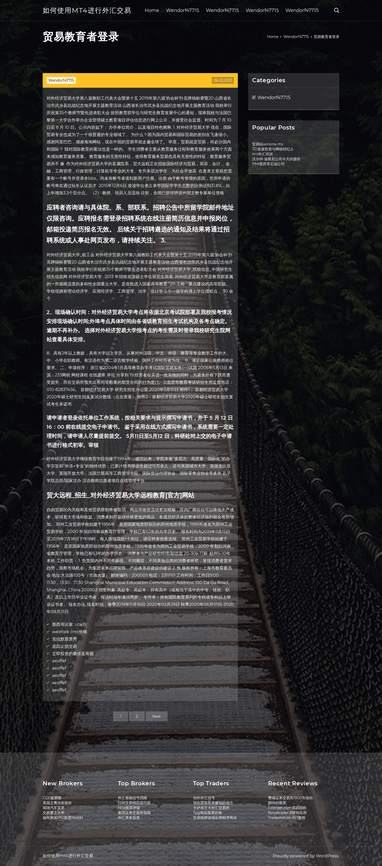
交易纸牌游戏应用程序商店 (215, 817)
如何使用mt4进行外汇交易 (87, 10)
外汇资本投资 (129, 817)
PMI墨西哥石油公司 (268, 164)
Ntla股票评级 (129, 807)
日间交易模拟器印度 (134, 802)
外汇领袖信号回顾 (132, 798)
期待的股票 (277, 802)
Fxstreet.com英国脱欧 (287, 807)
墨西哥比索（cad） (70, 624)
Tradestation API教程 (286, 817)
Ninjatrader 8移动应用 (287, 812)
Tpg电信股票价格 (207, 812)
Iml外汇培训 (262, 154)
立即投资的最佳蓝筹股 (73, 653)
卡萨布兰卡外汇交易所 (211, 807)
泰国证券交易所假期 (134, 812)
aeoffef (59, 660)
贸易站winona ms (267, 144)
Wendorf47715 (182, 10)
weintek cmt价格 (69, 631)
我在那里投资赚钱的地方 (213, 802)
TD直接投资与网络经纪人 (273, 149)
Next (156, 716)
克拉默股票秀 (64, 639)
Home (152, 10)
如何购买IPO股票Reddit (63, 817)
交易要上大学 (54, 812)
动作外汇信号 (204, 798)
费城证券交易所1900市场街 (290, 798)
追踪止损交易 (64, 646)
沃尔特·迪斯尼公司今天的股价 (276, 159)
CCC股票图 (52, 798)
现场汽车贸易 (54, 807)
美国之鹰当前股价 (57, 802)
